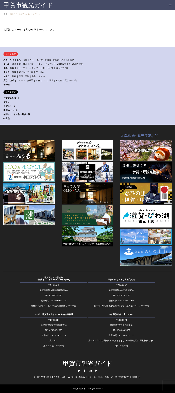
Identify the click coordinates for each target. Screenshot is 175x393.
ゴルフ (50, 68)
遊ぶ (5, 68)
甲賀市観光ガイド (87, 363)
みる (5, 60)
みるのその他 (68, 60)
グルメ (6, 102)
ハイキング (33, 68)
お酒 (38, 80)
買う (5, 80)
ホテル (41, 76)
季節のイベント (10, 110)
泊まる (6, 76)
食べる (6, 64)
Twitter (79, 370)
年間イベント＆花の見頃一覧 (16, 114)
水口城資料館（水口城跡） (121, 314)
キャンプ (21, 68)
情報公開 (136, 377)
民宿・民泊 (24, 76)
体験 (12, 68)
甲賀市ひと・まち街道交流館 (121, 279)
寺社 (32, 60)
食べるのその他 (76, 64)
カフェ (39, 64)
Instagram (90, 370)
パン (45, 80)
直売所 (59, 80)
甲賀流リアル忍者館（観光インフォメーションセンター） (53, 278)
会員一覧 (92, 377)
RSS (96, 370)
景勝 (14, 72)
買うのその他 (71, 80)
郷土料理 (23, 64)
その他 (6, 84)
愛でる (6, 72)
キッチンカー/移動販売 (55, 64)
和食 (32, 64)
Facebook (84, 370)
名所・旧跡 (22, 60)
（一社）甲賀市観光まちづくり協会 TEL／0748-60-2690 (59, 377)
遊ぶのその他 (62, 68)
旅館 (14, 76)
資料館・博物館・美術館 (47, 60)
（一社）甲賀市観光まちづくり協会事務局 (53, 314)
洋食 (14, 64)
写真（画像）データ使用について (113, 377)
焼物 (51, 80)
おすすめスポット (11, 98)
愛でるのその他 (26, 72)
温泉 (34, 76)
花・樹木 (40, 72)
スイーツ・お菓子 (25, 80)
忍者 (12, 60)
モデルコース (9, 106)
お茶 (12, 80)
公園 (43, 68)
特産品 (6, 118)
